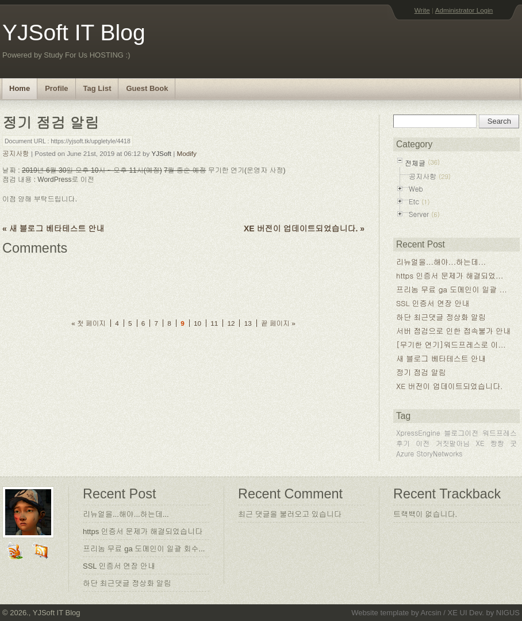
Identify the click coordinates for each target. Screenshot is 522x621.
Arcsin (431, 612)
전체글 (415, 162)
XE (480, 443)
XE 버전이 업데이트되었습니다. (449, 385)
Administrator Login (464, 10)
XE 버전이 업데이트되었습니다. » (304, 228)
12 (231, 323)
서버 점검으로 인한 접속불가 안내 (453, 330)
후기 (403, 443)
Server (419, 214)
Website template (380, 612)
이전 (422, 443)
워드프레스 (499, 432)
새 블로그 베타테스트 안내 (441, 358)
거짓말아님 (452, 443)
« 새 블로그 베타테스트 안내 (53, 228)
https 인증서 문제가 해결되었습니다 (142, 531)
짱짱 (497, 443)
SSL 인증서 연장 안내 (433, 303)
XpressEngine (418, 432)
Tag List (97, 88)
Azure (405, 453)
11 (214, 323)
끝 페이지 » (278, 323)
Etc (414, 201)
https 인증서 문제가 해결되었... (449, 275)
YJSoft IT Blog (73, 32)
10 (197, 323)
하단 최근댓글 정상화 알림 (441, 316)
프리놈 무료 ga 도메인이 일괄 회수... (144, 548)
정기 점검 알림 (421, 372)
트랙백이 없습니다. (425, 514)
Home (19, 88)
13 (248, 323)
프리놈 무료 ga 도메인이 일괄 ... (451, 289)
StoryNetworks (439, 453)
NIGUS (508, 612)
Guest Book (147, 88)
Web (416, 188)
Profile (56, 88)
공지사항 (15, 153)
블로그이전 (461, 432)
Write (422, 10)
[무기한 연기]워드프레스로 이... (451, 344)
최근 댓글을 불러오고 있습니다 (289, 514)
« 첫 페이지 (88, 323)
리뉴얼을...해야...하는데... (441, 261)
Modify (186, 153)
